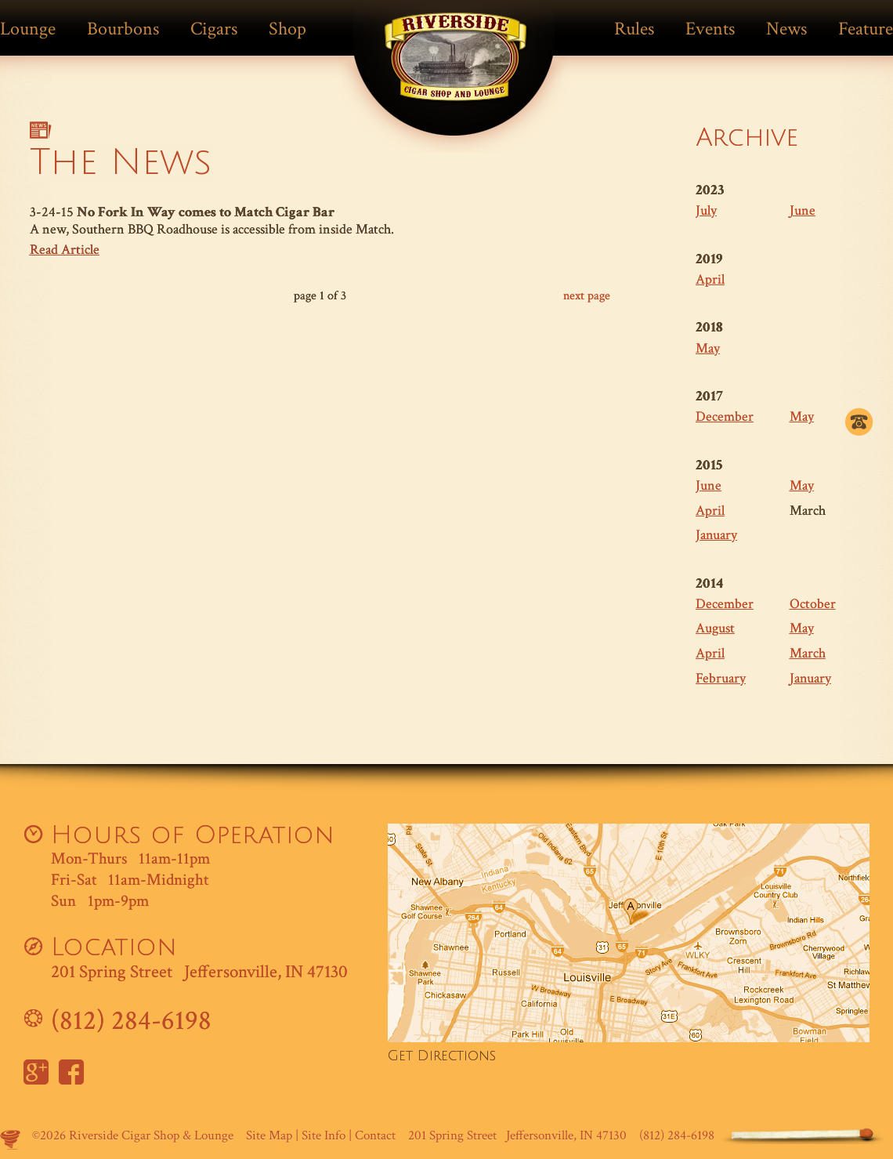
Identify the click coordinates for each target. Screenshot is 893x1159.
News (786, 28)
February (721, 678)
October (813, 604)
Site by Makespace (10, 1139)
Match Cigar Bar (455, 68)
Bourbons (123, 28)
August (715, 628)
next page (586, 296)
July (706, 210)
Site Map (269, 1135)
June (802, 210)
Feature (865, 28)
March (808, 653)
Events (710, 28)
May (708, 348)
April (710, 279)
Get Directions (442, 1056)
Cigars (213, 28)
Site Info (323, 1135)
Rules (634, 28)
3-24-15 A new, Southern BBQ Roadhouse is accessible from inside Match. (320, 231)
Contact (375, 1135)
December (725, 416)
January (716, 535)
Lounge (28, 28)
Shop (287, 28)
